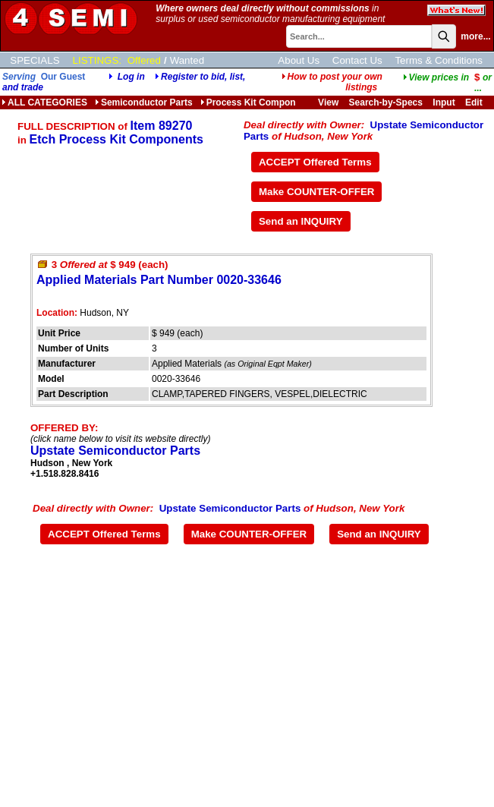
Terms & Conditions (439, 60)
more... (475, 36)
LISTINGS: (97, 60)
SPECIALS (34, 60)
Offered (144, 60)
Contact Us (357, 60)
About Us (298, 60)
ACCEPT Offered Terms (315, 162)
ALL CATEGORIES (44, 102)
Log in (131, 76)
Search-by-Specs (386, 102)
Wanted (187, 60)
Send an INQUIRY (301, 221)
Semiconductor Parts (144, 102)
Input (444, 102)
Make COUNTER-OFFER (317, 191)
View (328, 102)
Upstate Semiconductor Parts (115, 450)
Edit (475, 102)
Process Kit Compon (248, 102)
